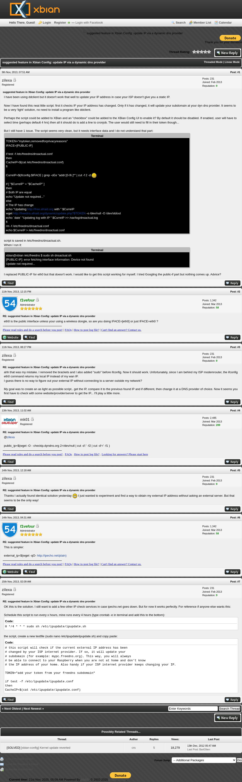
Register (60, 22)
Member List (202, 22)
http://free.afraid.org (40, 209)
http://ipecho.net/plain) (51, 555)
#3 (238, 347)
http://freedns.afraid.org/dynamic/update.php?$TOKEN (49, 213)
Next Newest (32, 708)
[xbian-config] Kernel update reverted (45, 747)
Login (47, 22)
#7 (238, 581)
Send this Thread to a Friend (22, 764)
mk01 (25, 420)
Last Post (192, 749)
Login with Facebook (89, 22)
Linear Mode (232, 62)
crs (134, 747)
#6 (238, 517)
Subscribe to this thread (19, 769)
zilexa (7, 80)
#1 (238, 72)
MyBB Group (117, 779)
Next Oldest (12, 708)
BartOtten (204, 749)
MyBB (85, 779)
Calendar (225, 22)
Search (181, 22)
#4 (238, 410)
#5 (238, 470)
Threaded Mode (213, 62)
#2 (238, 291)
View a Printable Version (19, 758)
